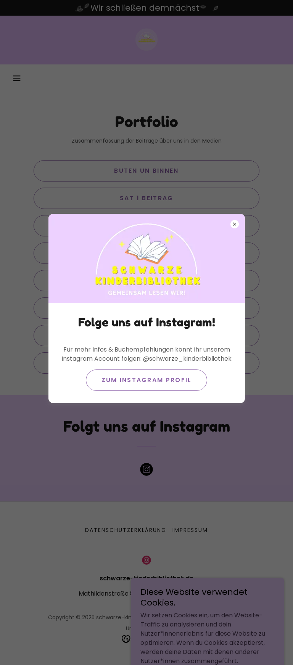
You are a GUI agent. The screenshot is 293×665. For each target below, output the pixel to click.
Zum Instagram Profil (146, 380)
